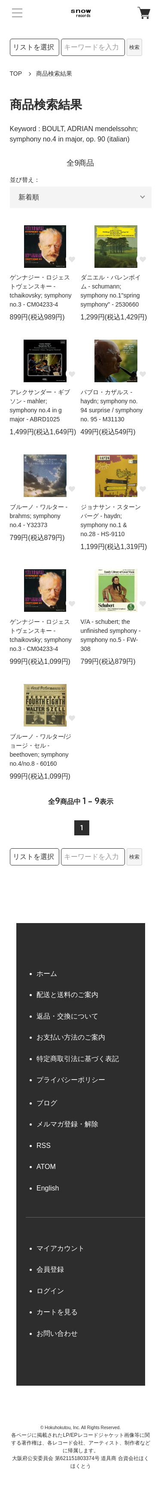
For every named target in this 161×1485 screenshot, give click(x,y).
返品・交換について (67, 1016)
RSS (43, 1145)
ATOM (46, 1166)
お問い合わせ (57, 1333)
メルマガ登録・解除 (67, 1124)
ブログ (46, 1103)
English (47, 1188)
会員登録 (50, 1269)
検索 (134, 47)
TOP (16, 73)
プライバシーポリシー (70, 1079)
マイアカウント (60, 1248)
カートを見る (57, 1312)
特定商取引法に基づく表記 (77, 1058)
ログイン (50, 1291)
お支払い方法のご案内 (70, 1037)
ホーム (46, 973)
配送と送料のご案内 (67, 994)
